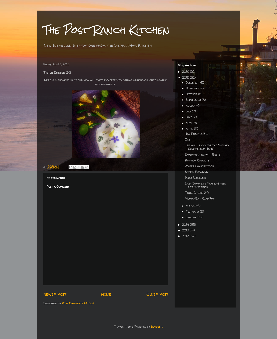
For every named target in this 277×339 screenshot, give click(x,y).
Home (106, 294)
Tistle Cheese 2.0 (197, 193)
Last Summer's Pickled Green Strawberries (205, 185)
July (189, 111)
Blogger (157, 326)
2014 (186, 225)
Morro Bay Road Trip (200, 198)
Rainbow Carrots (197, 160)
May (189, 123)
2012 (186, 236)
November (193, 88)
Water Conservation (199, 166)
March (191, 206)
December (193, 83)
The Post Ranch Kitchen (106, 29)
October (192, 94)
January (192, 217)
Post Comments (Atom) (78, 303)
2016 (186, 72)
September (194, 100)
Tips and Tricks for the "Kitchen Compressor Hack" (207, 147)
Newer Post (54, 294)
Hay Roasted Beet (197, 134)
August (191, 106)
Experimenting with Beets (202, 154)
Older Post (157, 294)
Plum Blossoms (195, 178)
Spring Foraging (196, 172)
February (193, 211)
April (190, 129)
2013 (186, 230)
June (189, 117)
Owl (187, 139)
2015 (186, 77)
